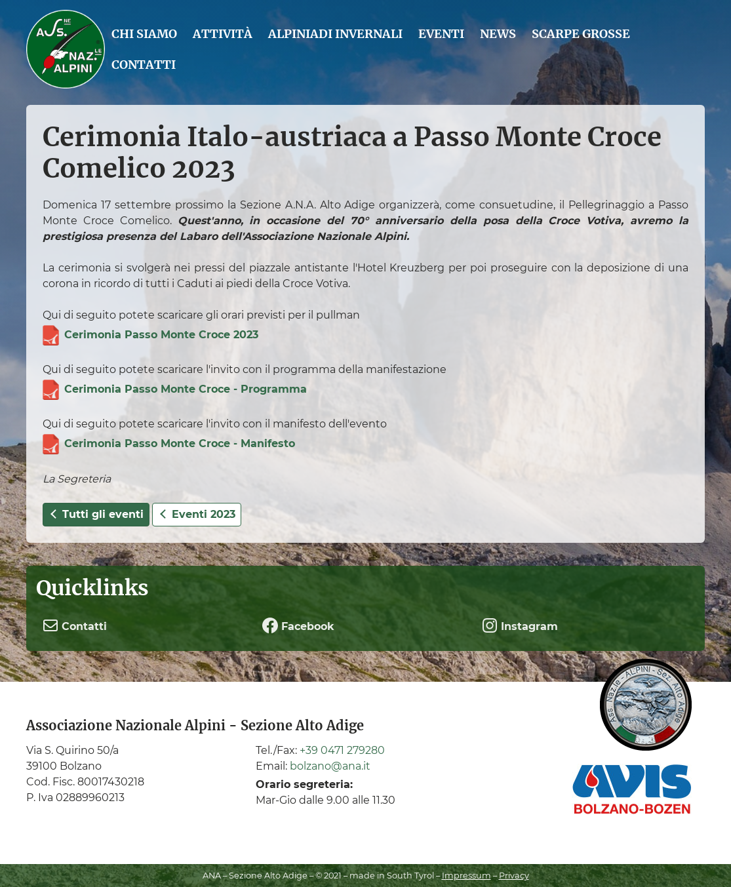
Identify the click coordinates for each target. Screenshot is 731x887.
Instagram (520, 625)
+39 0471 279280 (342, 750)
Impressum (466, 875)
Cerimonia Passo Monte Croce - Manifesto (179, 443)
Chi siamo (144, 33)
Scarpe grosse (581, 33)
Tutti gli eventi (96, 514)
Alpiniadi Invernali (335, 33)
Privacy (514, 875)
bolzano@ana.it (330, 766)
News (498, 33)
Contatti (143, 64)
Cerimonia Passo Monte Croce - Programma (185, 389)
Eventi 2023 (196, 514)
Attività (222, 33)
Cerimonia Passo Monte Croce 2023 (161, 334)
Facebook (298, 625)
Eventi (441, 33)
